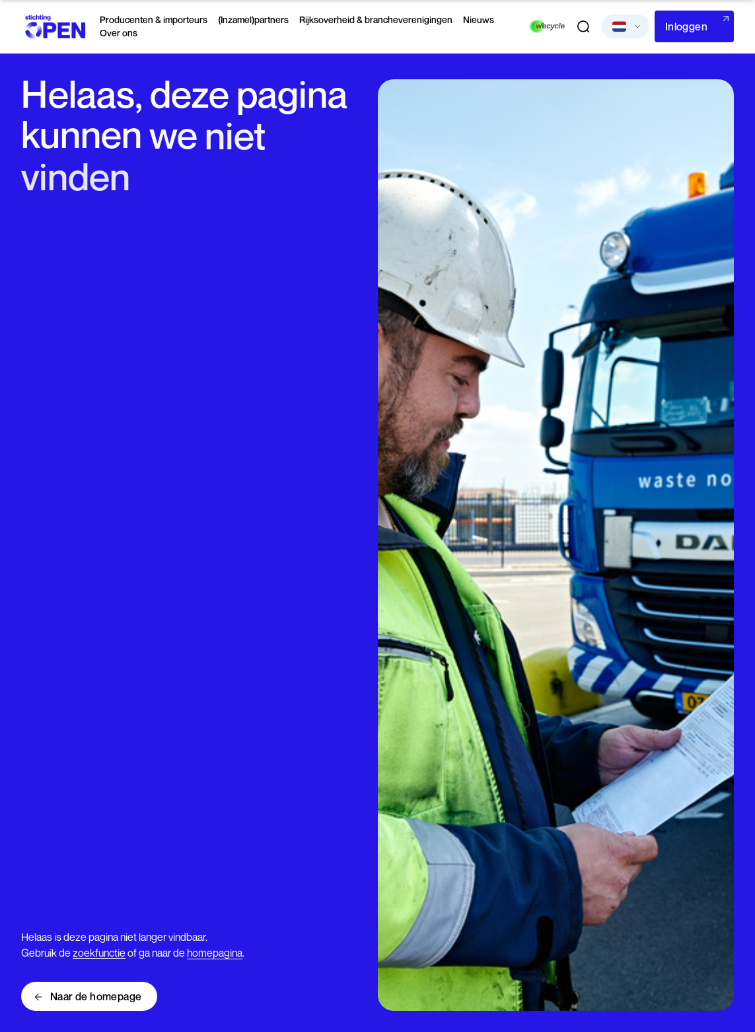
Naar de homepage (95, 996)
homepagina (214, 952)
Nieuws (478, 19)
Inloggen (686, 26)
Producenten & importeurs (153, 19)
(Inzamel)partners (253, 19)
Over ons (118, 32)
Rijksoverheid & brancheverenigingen (375, 19)
